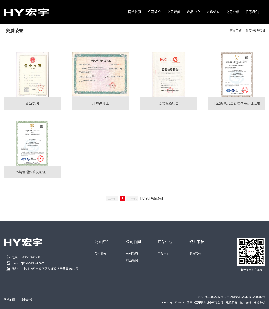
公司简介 (154, 12)
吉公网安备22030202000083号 (246, 296)
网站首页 (134, 12)
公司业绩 (232, 12)
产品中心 (193, 12)
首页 (249, 30)
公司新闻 (174, 12)
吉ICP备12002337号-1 (212, 296)
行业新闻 (132, 260)
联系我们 (252, 12)
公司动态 (132, 253)
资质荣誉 (213, 12)
